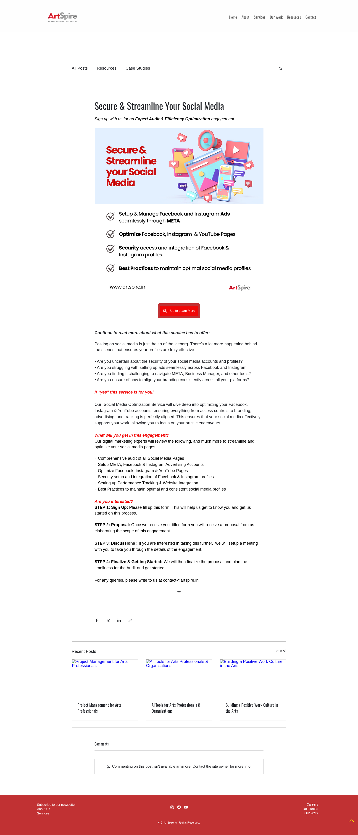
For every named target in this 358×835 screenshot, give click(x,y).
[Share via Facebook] (97, 620)
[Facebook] (179, 807)
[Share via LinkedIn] (119, 620)
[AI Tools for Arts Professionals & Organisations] (179, 677)
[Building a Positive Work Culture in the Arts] (253, 677)
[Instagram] (172, 807)
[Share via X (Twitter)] (108, 620)
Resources (106, 68)
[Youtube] (186, 807)
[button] (280, 68)
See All (281, 651)
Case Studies (138, 68)
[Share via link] (130, 620)
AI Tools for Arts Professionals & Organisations (176, 708)
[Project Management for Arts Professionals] (105, 677)
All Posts (80, 68)
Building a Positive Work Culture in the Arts (252, 708)
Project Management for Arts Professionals (99, 708)
